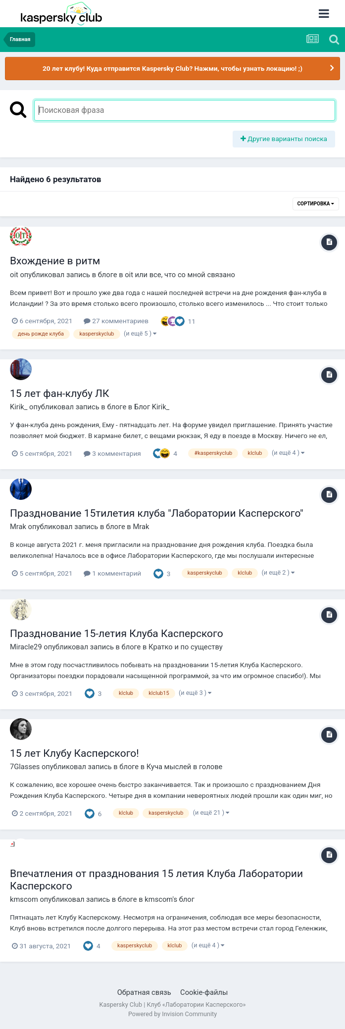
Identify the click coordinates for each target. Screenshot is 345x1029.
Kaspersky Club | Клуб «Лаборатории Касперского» (172, 1004)
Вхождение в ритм (55, 261)
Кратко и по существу (185, 646)
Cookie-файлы (204, 992)
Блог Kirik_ (151, 406)
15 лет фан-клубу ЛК (59, 393)
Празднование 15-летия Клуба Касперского (116, 633)
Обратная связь (144, 992)
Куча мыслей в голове (185, 766)
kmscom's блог (169, 899)
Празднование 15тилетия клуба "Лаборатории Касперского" (156, 513)
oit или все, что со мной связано (180, 274)
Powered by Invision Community (172, 1014)
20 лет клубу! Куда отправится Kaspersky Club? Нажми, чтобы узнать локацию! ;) (172, 68)
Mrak (141, 526)
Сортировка (315, 203)
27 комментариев (116, 321)
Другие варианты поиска (284, 139)
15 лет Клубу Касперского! (74, 753)
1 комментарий (112, 573)
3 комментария (112, 453)
